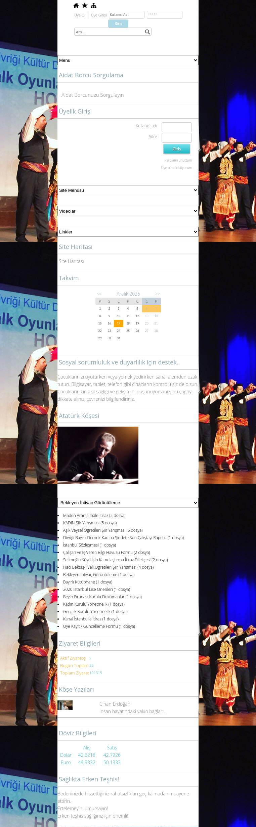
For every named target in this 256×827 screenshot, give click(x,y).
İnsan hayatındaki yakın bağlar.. (132, 711)
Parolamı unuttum (178, 160)
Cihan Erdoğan (114, 704)
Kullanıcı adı (146, 126)
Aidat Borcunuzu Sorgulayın (92, 94)
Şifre (153, 136)
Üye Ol (79, 14)
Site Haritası (71, 261)
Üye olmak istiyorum (176, 167)
